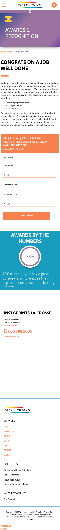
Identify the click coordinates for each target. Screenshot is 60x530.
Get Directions (11, 325)
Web (6, 426)
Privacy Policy (13, 517)
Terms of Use (25, 517)
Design (7, 441)
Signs (7, 455)
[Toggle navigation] (54, 5)
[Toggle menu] (4, 5)
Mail (6, 445)
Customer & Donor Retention (17, 470)
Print (7, 436)
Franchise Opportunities (42, 517)
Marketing (9, 431)
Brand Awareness (12, 479)
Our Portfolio (10, 499)
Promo (9, 52)
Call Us (3, 529)
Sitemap (30, 519)
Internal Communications (16, 484)
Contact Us (5, 526)
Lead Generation (12, 474)
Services (3, 52)
